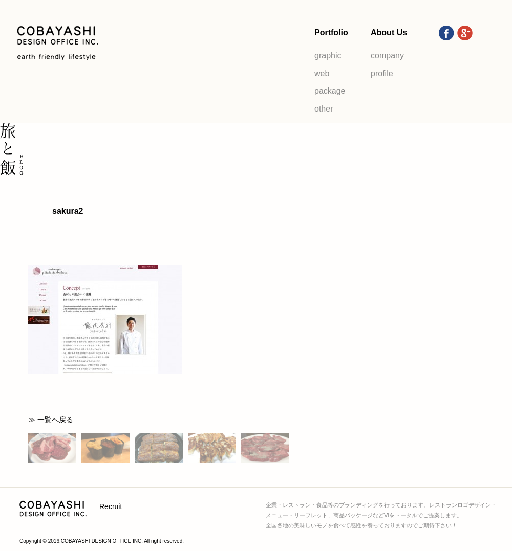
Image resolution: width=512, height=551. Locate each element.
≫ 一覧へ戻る (50, 419)
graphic (327, 55)
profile (382, 73)
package (330, 90)
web (321, 73)
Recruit (110, 506)
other (323, 108)
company (387, 55)
